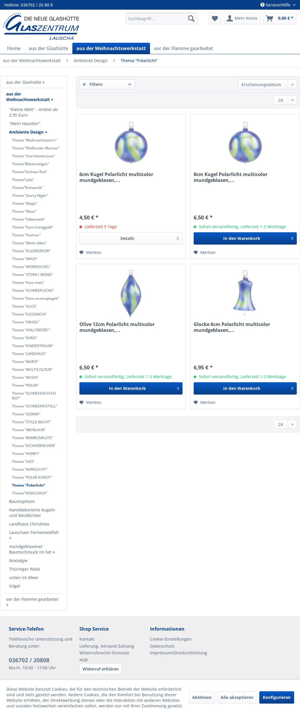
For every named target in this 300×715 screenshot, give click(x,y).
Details (149, 237)
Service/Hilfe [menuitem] (276, 5)
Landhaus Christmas (29, 524)
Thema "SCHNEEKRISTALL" (34, 406)
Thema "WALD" (25, 258)
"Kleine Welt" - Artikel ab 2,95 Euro (33, 112)
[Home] (14, 48)
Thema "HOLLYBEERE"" (31, 329)
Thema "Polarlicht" (28, 485)
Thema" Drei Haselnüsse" (33, 155)
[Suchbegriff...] (161, 18)
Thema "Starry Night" (30, 195)
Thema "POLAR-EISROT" (32, 477)
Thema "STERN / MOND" (32, 274)
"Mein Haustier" (24, 123)
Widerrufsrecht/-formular (104, 653)
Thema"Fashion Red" (29, 171)
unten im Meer (23, 577)
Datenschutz (162, 646)
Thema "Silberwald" (28, 219)
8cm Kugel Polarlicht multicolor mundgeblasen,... (230, 177)
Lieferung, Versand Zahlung (106, 646)
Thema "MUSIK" (25, 377)
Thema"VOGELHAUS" (29, 493)
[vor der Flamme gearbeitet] (183, 48)
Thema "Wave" (24, 211)
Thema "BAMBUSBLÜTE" (32, 437)
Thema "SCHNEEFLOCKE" (33, 290)
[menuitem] (161, 18)
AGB (83, 660)
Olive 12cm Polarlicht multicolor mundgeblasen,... (117, 327)
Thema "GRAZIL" (26, 322)
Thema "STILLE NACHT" (31, 421)
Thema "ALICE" (24, 306)
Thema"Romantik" (27, 187)
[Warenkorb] (279, 18)
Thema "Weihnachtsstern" (34, 140)
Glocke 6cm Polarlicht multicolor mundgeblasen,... (232, 327)
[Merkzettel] (215, 18)
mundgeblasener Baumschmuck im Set (31, 549)
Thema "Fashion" (26, 235)
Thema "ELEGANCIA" (29, 314)
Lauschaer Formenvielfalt (34, 532)
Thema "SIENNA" (26, 414)
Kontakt (87, 639)
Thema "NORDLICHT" (30, 469)
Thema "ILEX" (23, 461)
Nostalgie (18, 560)
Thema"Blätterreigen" (30, 163)
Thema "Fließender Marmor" (36, 148)
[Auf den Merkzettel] (90, 252)
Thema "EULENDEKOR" (31, 250)
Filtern (93, 84)
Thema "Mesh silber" (29, 242)
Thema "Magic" (25, 203)
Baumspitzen (22, 501)
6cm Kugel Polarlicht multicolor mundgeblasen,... (116, 177)
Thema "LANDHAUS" (29, 353)
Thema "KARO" (24, 337)
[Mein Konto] (242, 18)
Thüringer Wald (24, 569)
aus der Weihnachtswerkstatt (28, 96)
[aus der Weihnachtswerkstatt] (111, 48)
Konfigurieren (277, 697)
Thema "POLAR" (25, 385)
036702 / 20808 (29, 660)
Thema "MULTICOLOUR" (32, 369)
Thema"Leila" (23, 179)
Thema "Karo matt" (28, 282)
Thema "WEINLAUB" (29, 429)
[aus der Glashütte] (48, 48)
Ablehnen (202, 697)
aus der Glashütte (24, 82)
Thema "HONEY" (26, 453)
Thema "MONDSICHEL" (31, 266)
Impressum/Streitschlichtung (178, 653)
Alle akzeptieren (237, 697)
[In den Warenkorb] (245, 238)
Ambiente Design (27, 132)
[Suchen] (191, 18)
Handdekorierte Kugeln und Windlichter (32, 512)
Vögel (14, 586)
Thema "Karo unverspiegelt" (35, 298)
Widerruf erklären (101, 669)
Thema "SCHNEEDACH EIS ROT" (34, 396)
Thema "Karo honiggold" (32, 227)
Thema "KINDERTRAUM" (32, 345)
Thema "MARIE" (25, 361)
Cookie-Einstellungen (171, 639)
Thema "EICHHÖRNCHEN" (34, 445)
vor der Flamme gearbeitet (32, 599)
